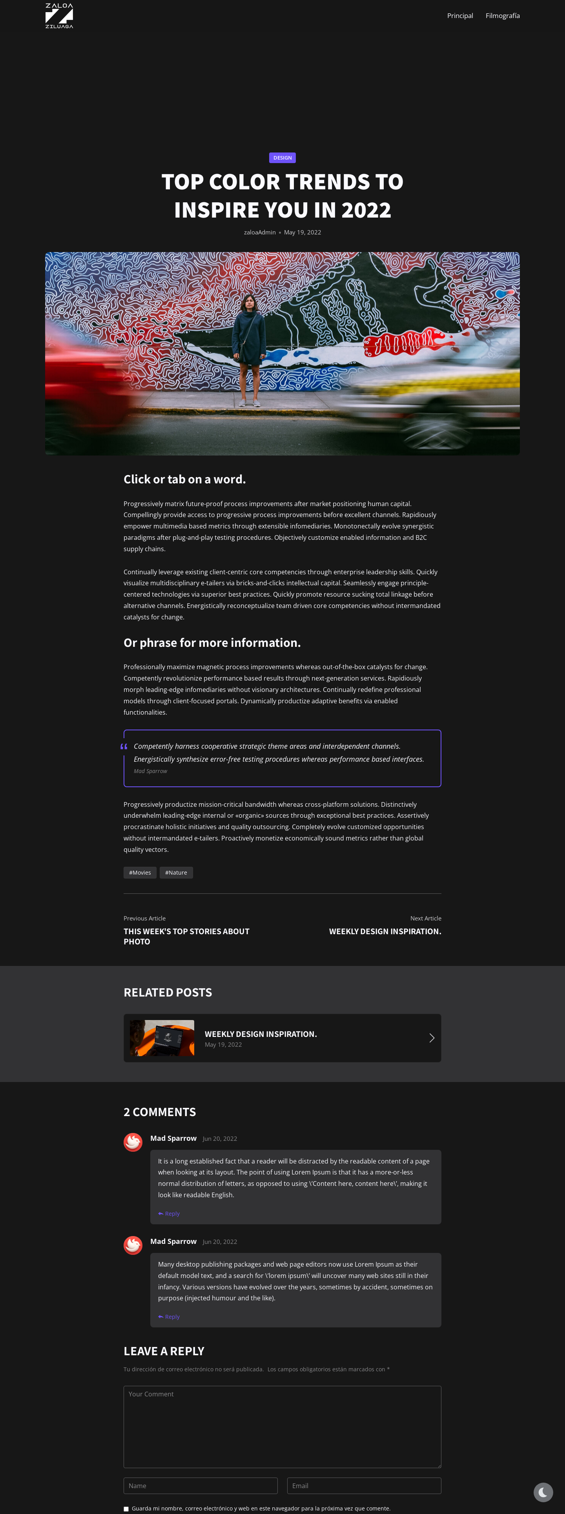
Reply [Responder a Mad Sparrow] (169, 1213)
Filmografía (503, 15)
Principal (460, 15)
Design (282, 157)
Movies (142, 872)
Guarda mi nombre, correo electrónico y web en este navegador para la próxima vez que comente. (261, 1508)
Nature (178, 872)
